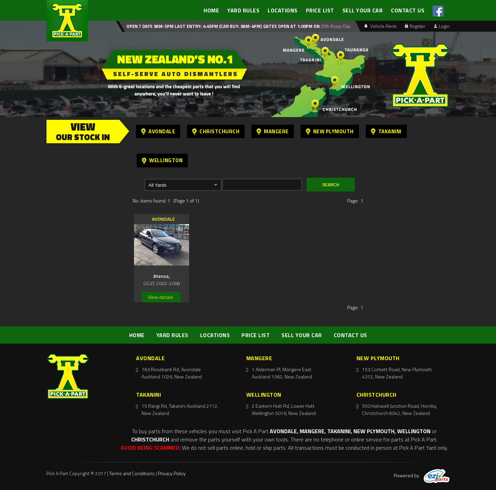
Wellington (162, 160)
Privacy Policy (172, 473)
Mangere (273, 131)
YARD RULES (243, 10)
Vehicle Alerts (380, 26)
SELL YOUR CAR (362, 10)
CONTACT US (407, 10)
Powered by (422, 475)
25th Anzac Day (335, 26)
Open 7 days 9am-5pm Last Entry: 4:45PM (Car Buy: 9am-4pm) (194, 26)
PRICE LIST (320, 10)
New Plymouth (330, 131)
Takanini (386, 131)
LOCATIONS (283, 10)
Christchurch (215, 131)
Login (442, 26)
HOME (211, 10)
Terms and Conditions (132, 473)
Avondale (158, 131)
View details (160, 297)
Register (415, 26)
